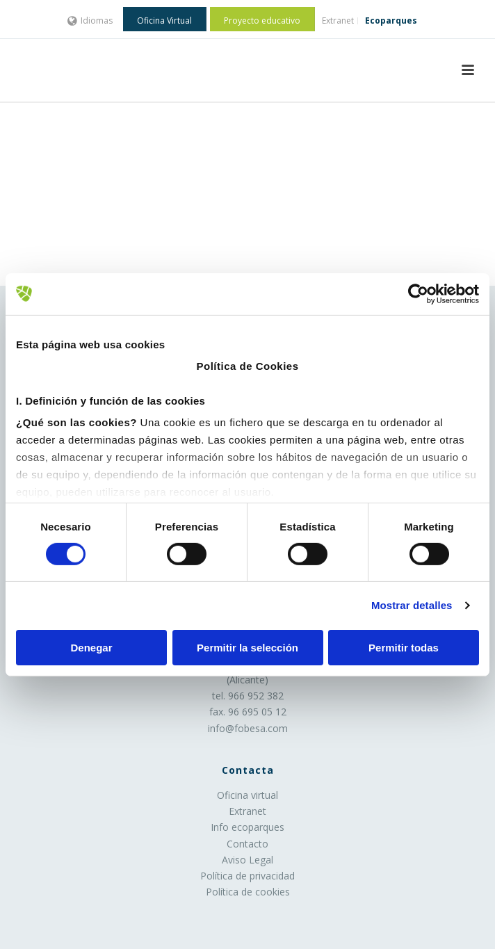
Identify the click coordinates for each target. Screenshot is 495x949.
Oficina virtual (247, 795)
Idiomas (90, 20)
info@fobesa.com (248, 728)
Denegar (91, 648)
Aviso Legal (247, 859)
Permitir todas (403, 648)
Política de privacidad (247, 875)
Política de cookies (248, 891)
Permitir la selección (247, 648)
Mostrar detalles (412, 605)
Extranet (247, 811)
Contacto (247, 843)
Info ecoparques (247, 827)
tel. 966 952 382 (248, 695)
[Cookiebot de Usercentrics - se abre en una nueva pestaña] (418, 293)
